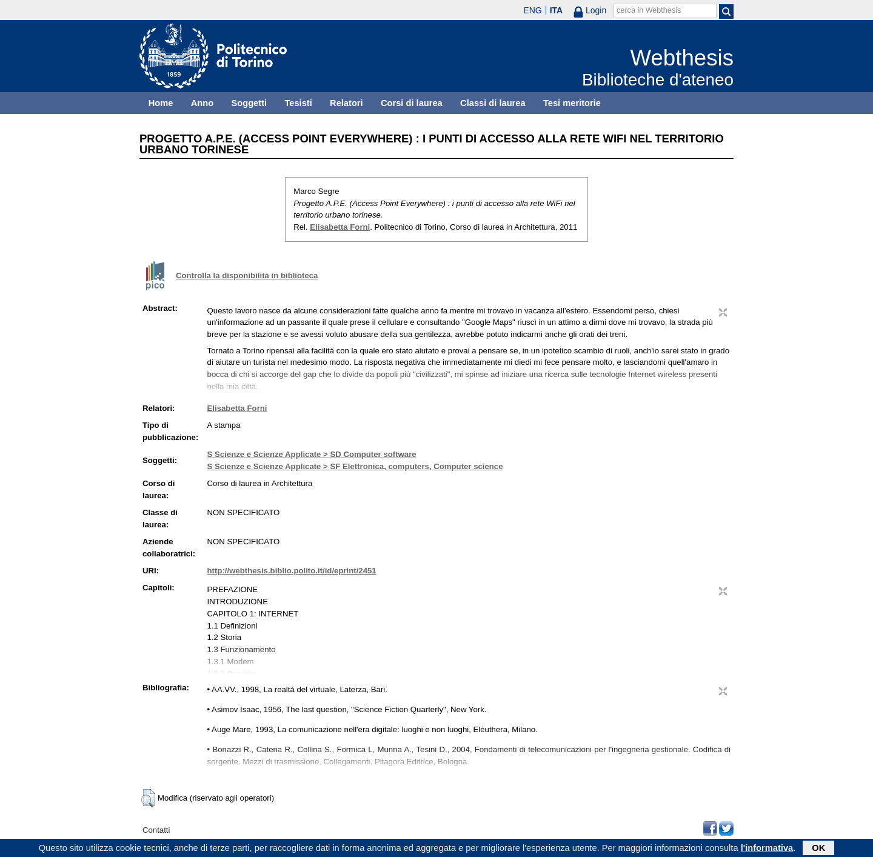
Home (161, 103)
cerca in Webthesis (649, 10)
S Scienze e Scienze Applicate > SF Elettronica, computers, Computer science (355, 466)
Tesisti (298, 103)
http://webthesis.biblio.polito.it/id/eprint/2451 (291, 570)
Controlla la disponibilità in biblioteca (247, 275)
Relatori (346, 103)
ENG (532, 10)
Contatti (156, 830)
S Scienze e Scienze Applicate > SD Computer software (311, 454)
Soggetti (249, 103)
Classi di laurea (493, 103)
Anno (202, 103)
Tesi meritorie (572, 103)
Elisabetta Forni (340, 227)
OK (818, 849)
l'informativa (767, 849)
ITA (556, 10)
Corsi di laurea (412, 103)
